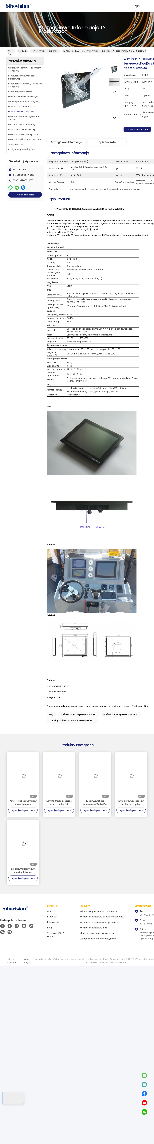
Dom (10, 51)
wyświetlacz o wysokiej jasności (78, 714)
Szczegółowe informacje (66, 142)
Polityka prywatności (12, 961)
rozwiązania (53, 922)
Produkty (22, 51)
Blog (49, 927)
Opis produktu (107, 142)
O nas (50, 911)
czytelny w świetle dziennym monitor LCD (71, 720)
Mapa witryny (27, 961)
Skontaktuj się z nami (55, 935)
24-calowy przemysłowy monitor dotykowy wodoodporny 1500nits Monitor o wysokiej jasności (23, 871)
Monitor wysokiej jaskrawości (45, 51)
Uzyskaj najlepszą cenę (138, 129)
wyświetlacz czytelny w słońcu (120, 714)
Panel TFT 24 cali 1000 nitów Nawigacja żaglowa (23, 803)
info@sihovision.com (23, 174)
